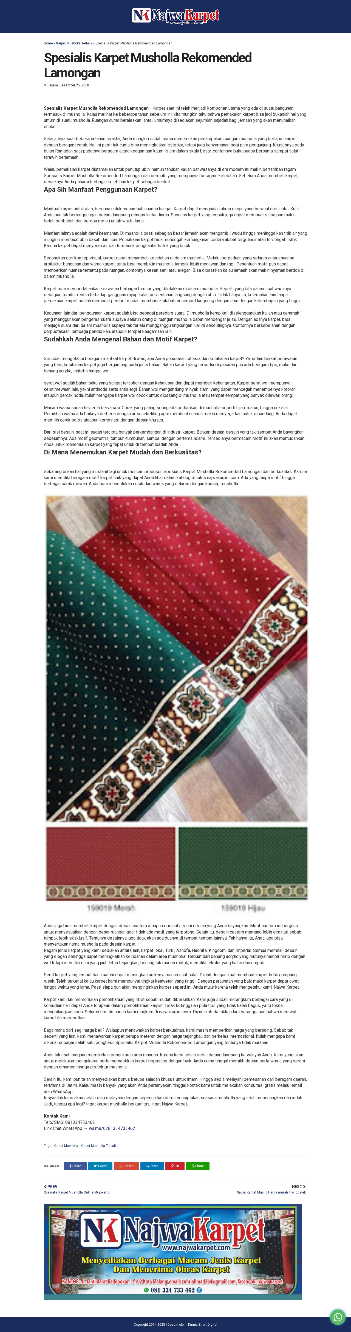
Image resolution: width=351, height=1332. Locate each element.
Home (48, 43)
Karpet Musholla (66, 1146)
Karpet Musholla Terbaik (74, 43)
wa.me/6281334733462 (112, 1128)
